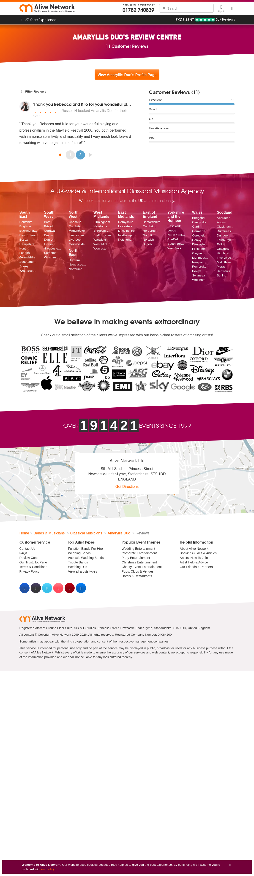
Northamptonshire (127, 235)
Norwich (148, 239)
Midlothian (224, 262)
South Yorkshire (176, 243)
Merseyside (77, 244)
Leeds (171, 230)
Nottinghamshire (127, 239)
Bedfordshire (151, 222)
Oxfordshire (27, 257)
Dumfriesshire (226, 231)
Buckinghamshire (28, 230)
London (24, 253)
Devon (48, 235)
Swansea (198, 275)
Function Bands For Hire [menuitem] (85, 548)
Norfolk (148, 235)
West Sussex (28, 270)
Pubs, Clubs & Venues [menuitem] (137, 571)
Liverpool (75, 239)
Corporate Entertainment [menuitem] (139, 553)
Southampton (28, 261)
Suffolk (147, 244)
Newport (198, 262)
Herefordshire (102, 226)
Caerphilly (199, 222)
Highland (223, 253)
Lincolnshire (126, 230)
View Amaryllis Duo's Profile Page (127, 75)
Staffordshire (102, 235)
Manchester (77, 230)
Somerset (50, 253)
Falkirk (221, 244)
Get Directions (127, 486)
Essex (23, 239)
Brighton (25, 226)
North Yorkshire (176, 234)
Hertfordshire (152, 230)
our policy (47, 869)
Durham (74, 260)
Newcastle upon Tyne (78, 264)
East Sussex (28, 235)
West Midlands (102, 244)
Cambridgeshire (152, 226)
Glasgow (223, 248)
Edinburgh (224, 240)
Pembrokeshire (201, 266)
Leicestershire (127, 226)
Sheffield (173, 239)
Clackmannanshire (226, 226)
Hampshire (27, 244)
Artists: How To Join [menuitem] (194, 558)
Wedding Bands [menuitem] (79, 553)
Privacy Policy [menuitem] (29, 571)
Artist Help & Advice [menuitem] (194, 562)
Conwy (197, 240)
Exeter (48, 244)
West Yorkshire (176, 248)
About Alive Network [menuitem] (194, 548)
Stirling (222, 275)
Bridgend (198, 218)
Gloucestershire (53, 248)
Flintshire (198, 248)
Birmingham (101, 222)
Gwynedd (198, 253)
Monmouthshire (201, 257)
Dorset (48, 239)
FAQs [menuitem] (23, 553)
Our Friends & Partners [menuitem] (196, 567)
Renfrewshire (226, 271)
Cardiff (196, 226)
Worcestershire (102, 248)
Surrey (24, 266)
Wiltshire (50, 257)
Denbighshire (201, 244)
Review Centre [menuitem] (30, 558)
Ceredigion (199, 235)
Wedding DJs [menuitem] (77, 567)
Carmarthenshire (201, 231)
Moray (221, 266)
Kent (22, 248)
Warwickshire (102, 239)
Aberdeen (223, 218)
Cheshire (75, 222)
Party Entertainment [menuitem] (136, 558)
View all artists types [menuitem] (82, 571)
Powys (196, 271)
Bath (47, 222)
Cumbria (74, 226)
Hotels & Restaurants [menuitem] (137, 576)
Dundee (222, 235)
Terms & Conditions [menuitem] (33, 567)
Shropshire (101, 230)
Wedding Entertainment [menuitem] (138, 548)
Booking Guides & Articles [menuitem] (198, 553)
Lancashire (76, 235)
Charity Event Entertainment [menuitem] (142, 567)
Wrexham (198, 279)
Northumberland (78, 269)
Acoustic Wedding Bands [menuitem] (86, 558)
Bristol (48, 226)
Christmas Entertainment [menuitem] (139, 562)
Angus (221, 222)
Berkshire (26, 222)
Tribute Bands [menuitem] (78, 562)
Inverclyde (224, 257)
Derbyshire (125, 222)
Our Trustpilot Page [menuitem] (33, 562)
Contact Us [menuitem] (27, 548)
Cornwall (50, 230)
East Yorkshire (176, 226)
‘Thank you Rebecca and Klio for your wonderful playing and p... (93, 104)
